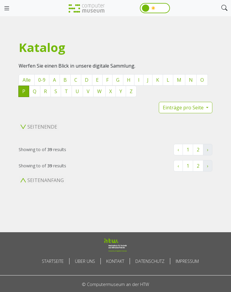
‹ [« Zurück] (178, 149)
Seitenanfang (42, 180)
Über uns (85, 261)
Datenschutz (150, 261)
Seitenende (38, 126)
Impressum (187, 261)
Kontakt (115, 261)
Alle (27, 80)
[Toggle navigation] (6, 8)
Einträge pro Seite (184, 107)
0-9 (41, 80)
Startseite (53, 261)
